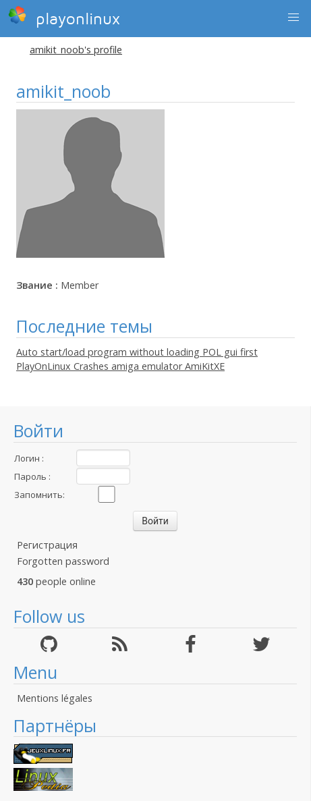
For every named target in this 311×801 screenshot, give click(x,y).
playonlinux (64, 16)
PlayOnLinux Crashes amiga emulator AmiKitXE (120, 366)
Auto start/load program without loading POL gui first (137, 352)
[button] (293, 17)
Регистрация (47, 544)
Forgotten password (63, 561)
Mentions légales (54, 698)
